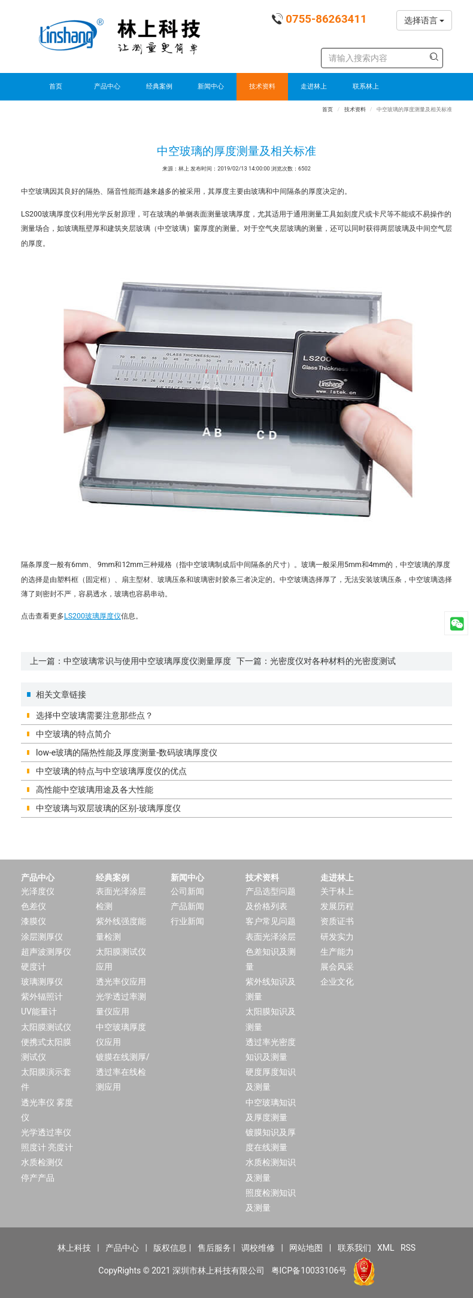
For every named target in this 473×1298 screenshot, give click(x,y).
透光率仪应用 (121, 981)
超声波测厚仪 (46, 951)
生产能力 (337, 951)
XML (386, 1248)
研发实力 (337, 936)
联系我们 (354, 1248)
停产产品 (37, 1178)
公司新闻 (187, 891)
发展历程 (337, 906)
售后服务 (214, 1248)
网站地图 (306, 1248)
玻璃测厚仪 (42, 981)
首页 (55, 86)
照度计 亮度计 (47, 1147)
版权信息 (170, 1248)
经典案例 (159, 86)
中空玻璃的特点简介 (73, 734)
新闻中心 (211, 86)
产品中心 (107, 86)
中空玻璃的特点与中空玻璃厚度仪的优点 (111, 771)
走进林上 (314, 86)
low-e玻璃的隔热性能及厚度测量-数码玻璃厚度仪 (126, 752)
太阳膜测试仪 (46, 1027)
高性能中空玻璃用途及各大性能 (94, 789)
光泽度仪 (37, 891)
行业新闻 (187, 921)
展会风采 (337, 966)
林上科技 (74, 1248)
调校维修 (258, 1248)
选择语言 (424, 20)
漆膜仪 (33, 921)
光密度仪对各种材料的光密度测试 (333, 661)
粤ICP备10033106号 (309, 1270)
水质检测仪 (42, 1162)
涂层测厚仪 (42, 936)
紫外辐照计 (42, 996)
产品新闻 (187, 906)
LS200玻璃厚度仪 (92, 616)
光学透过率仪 (46, 1132)
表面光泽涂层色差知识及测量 (270, 951)
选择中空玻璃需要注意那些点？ (94, 715)
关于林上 (337, 891)
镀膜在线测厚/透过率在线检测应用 (123, 1072)
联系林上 (366, 86)
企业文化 (337, 981)
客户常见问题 (270, 921)
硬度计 (33, 966)
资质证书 (337, 921)
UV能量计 (39, 1011)
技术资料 (262, 86)
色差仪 (33, 906)
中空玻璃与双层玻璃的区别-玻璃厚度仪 (108, 808)
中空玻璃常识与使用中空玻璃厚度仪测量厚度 (147, 661)
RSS (408, 1248)
